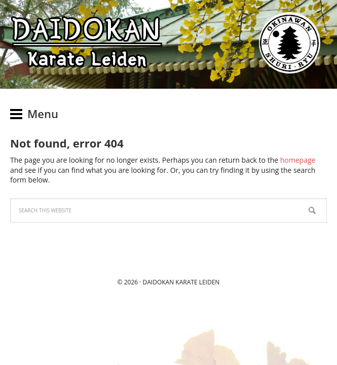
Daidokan (158, 282)
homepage (298, 160)
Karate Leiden (197, 282)
